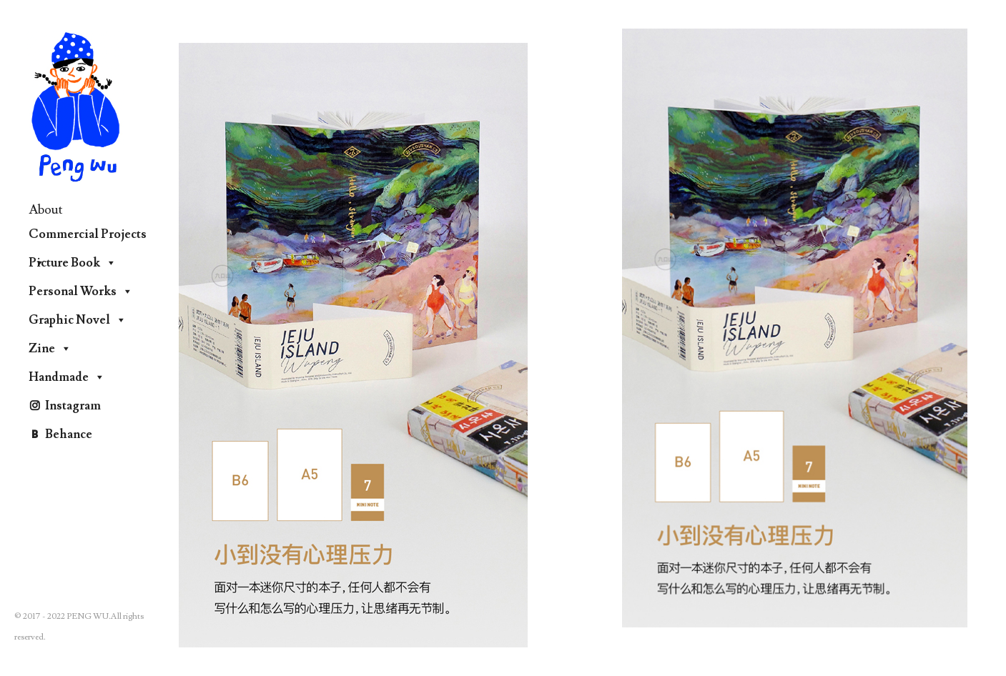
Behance (68, 434)
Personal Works (81, 291)
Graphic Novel (78, 320)
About (46, 210)
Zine (50, 348)
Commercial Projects (88, 238)
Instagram (73, 406)
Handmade (67, 377)
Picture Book (73, 263)
